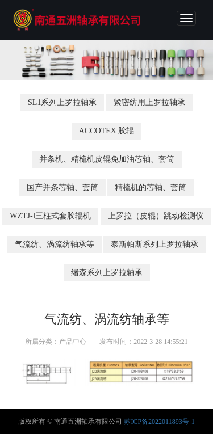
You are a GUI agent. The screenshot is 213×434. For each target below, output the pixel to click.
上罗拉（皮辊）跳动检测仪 (155, 216)
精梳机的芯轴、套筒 (150, 187)
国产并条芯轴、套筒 (62, 187)
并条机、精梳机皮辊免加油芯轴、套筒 (106, 159)
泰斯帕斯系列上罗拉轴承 (154, 244)
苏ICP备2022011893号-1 (159, 421)
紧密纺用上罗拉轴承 (149, 102)
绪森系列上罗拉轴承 (107, 272)
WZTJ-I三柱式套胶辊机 (50, 216)
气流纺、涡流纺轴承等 (54, 244)
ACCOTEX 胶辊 (107, 131)
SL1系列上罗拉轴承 (62, 102)
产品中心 (72, 341)
